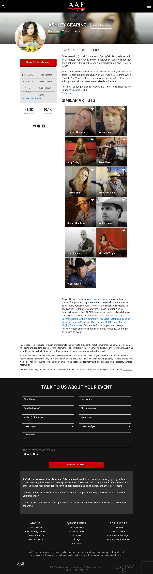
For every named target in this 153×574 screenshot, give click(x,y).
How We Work (35, 527)
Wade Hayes (74, 283)
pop (32, 98)
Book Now (77, 543)
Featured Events (35, 539)
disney (38, 98)
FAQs (80, 31)
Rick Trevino (105, 223)
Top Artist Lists (76, 527)
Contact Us (117, 527)
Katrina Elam (74, 192)
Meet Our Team (118, 531)
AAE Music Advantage (117, 535)
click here (127, 369)
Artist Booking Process (35, 531)
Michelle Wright (107, 253)
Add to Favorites (101, 25)
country (25, 98)
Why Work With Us (35, 535)
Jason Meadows (76, 223)
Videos (68, 31)
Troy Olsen (105, 162)
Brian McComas (107, 192)
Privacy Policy (81, 570)
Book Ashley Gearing (38, 62)
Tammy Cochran (76, 132)
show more (67, 93)
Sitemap (70, 570)
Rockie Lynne (106, 132)
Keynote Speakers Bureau (118, 539)
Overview (54, 31)
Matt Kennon (74, 253)
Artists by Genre (76, 531)
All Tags (76, 539)
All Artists (76, 535)
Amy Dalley (73, 162)
